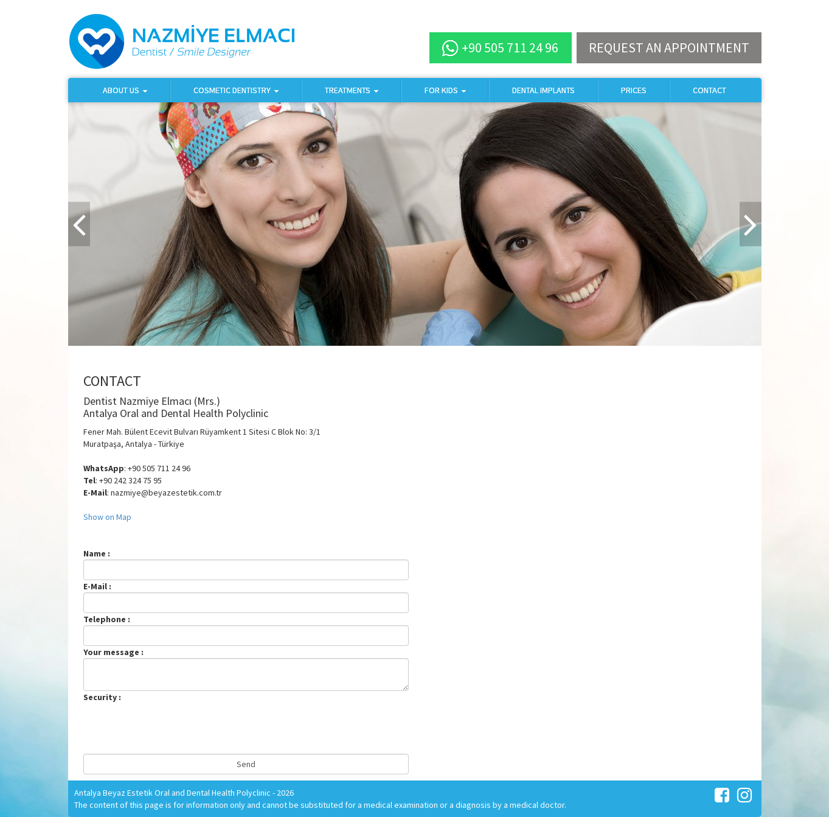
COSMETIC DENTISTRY (236, 90)
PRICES (634, 90)
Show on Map (107, 516)
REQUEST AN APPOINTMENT (669, 47)
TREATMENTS (351, 90)
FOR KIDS (445, 90)
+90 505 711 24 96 (500, 48)
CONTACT (709, 90)
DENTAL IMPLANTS (543, 90)
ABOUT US (125, 90)
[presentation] (175, 727)
